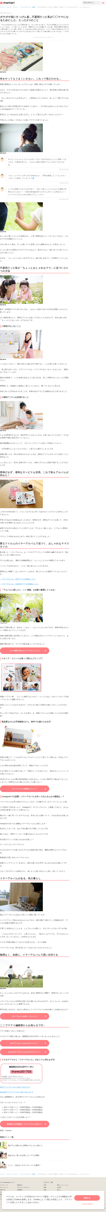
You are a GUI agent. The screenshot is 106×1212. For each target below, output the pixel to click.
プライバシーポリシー (23, 1187)
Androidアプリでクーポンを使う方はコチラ (16, 1092)
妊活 (45, 1185)
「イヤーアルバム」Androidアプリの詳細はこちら (19, 584)
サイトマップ (4, 1187)
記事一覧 (2, 1190)
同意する (87, 1198)
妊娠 (45, 1187)
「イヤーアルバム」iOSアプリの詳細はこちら (17, 579)
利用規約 (19, 1190)
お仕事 (59, 1187)
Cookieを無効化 (87, 1204)
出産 (45, 1190)
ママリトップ (4, 1185)
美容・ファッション (63, 1185)
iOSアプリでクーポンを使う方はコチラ (15, 1087)
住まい (59, 1190)
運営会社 (19, 1185)
